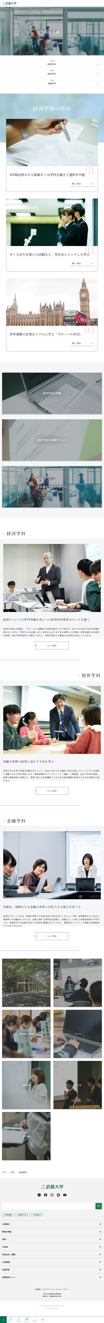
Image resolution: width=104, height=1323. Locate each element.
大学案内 (6, 1224)
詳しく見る (76, 183)
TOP (4, 1172)
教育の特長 (6, 1231)
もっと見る (52, 645)
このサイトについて (48, 1289)
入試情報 (6, 1262)
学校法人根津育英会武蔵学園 (52, 1294)
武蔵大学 (45, 1296)
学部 (12, 1172)
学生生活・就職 (8, 1254)
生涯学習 (6, 1269)
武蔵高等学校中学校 (55, 1296)
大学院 (5, 1247)
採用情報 (37, 1289)
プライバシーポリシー (62, 1289)
